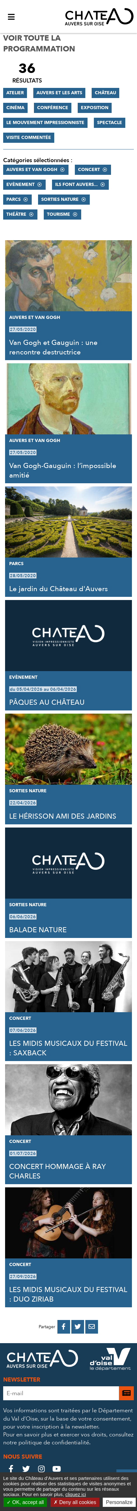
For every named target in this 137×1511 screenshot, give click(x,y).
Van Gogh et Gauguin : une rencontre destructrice (53, 347)
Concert (89, 170)
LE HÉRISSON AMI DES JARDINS (62, 816)
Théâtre (16, 214)
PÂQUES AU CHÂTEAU (47, 702)
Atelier (15, 93)
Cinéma (15, 108)
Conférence (52, 108)
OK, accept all (25, 1502)
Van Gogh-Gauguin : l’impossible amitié (62, 470)
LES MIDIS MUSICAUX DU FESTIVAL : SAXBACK (68, 1048)
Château (105, 93)
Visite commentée (28, 138)
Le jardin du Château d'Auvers (58, 589)
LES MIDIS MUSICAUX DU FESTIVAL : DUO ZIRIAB (68, 1294)
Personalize (119, 1502)
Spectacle (109, 123)
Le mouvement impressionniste (45, 123)
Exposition (94, 108)
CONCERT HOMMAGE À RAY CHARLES (57, 1171)
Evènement (20, 184)
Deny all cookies (75, 1502)
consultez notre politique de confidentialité (68, 1439)
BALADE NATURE (38, 930)
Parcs (13, 199)
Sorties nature (60, 199)
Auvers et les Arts (59, 93)
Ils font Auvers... (76, 184)
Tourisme (58, 214)
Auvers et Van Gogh (31, 170)
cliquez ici (75, 1494)
